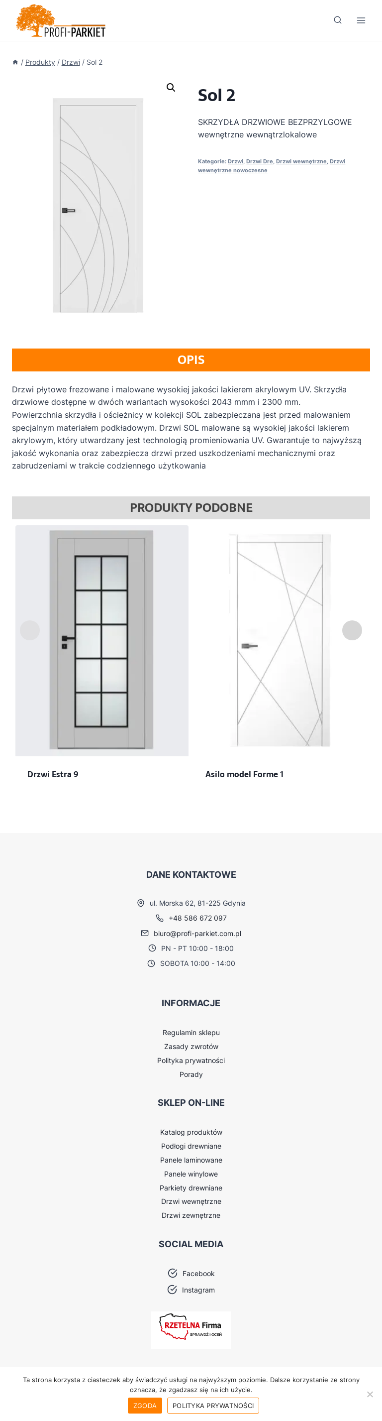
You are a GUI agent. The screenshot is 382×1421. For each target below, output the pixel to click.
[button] (171, 88)
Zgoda (145, 1406)
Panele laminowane (191, 1160)
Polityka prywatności (191, 1060)
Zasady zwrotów (191, 1046)
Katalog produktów (191, 1132)
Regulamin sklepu (191, 1032)
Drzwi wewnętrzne (301, 161)
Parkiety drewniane (191, 1188)
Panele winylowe (191, 1174)
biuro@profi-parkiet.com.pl (197, 933)
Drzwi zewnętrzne (191, 1215)
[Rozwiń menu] (361, 20)
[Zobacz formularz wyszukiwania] (338, 20)
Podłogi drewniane (191, 1146)
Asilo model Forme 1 (244, 774)
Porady (191, 1074)
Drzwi (235, 161)
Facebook (199, 1273)
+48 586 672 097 (198, 918)
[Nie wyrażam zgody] (370, 1394)
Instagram (198, 1290)
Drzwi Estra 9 (53, 774)
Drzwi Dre (259, 161)
